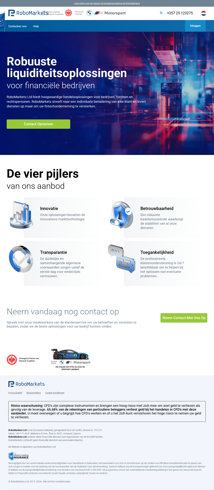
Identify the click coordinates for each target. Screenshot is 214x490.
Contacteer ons (17, 26)
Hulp (36, 26)
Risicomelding (33, 391)
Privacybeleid (15, 391)
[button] (28, 13)
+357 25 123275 (176, 13)
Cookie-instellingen (55, 391)
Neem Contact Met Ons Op (184, 318)
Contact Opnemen (38, 124)
